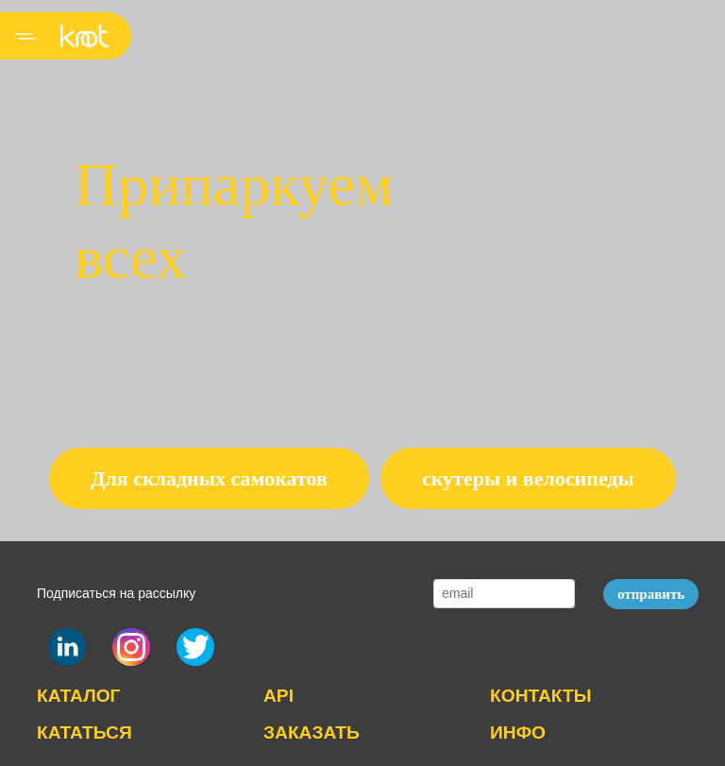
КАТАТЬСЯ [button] (84, 732)
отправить (650, 594)
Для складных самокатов (209, 478)
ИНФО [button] (518, 732)
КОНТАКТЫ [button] (541, 696)
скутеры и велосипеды (528, 478)
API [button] (278, 696)
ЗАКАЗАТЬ (311, 732)
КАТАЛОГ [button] (78, 696)
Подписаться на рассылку (116, 593)
